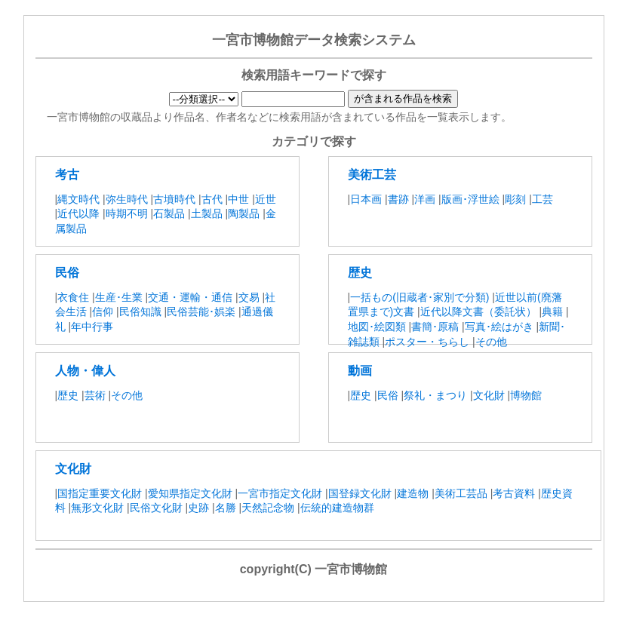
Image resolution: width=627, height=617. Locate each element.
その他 (491, 342)
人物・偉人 (85, 370)
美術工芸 (372, 174)
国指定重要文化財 (99, 493)
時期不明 (127, 213)
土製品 (207, 213)
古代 (212, 199)
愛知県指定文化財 (190, 493)
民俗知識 (140, 311)
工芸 (542, 199)
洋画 (424, 199)
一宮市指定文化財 (280, 493)
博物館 (526, 395)
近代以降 (78, 213)
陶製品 (244, 213)
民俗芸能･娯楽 (201, 311)
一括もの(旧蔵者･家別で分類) (421, 297)
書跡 (398, 199)
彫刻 (515, 199)
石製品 (169, 213)
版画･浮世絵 (470, 199)
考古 (67, 174)
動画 (360, 370)
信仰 (102, 311)
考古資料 (514, 493)
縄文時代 (78, 199)
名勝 (225, 508)
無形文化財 (97, 508)
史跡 (198, 508)
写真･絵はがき (499, 327)
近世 (265, 199)
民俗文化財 (156, 508)
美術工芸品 (461, 493)
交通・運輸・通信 (190, 297)
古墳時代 (174, 199)
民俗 (67, 272)
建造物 (413, 493)
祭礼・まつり (435, 395)
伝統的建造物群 (337, 508)
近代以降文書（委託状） (478, 311)
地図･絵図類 (377, 327)
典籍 (552, 311)
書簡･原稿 (436, 327)
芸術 (95, 395)
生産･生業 (119, 297)
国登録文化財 (360, 493)
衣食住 (73, 297)
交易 (249, 297)
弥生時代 (127, 199)
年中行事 (92, 327)
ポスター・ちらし (427, 342)
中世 (238, 199)
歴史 (360, 272)
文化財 (489, 395)
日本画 (366, 199)
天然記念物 (267, 508)
